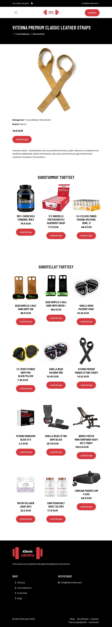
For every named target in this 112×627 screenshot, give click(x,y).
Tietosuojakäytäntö (77, 622)
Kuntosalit (22, 593)
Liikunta (21, 582)
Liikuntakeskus (24, 587)
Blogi (19, 598)
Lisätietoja (22, 139)
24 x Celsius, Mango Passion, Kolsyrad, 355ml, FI (86, 219)
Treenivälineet (22, 34)
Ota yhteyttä (82, 619)
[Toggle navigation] (15, 12)
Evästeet (95, 619)
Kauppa (92, 12)
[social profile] (32, 3)
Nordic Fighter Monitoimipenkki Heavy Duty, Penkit (86, 439)
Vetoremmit (39, 34)
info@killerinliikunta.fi (90, 3)
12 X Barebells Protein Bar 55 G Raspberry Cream (56, 219)
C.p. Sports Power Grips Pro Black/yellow (25, 372)
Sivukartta (94, 622)
